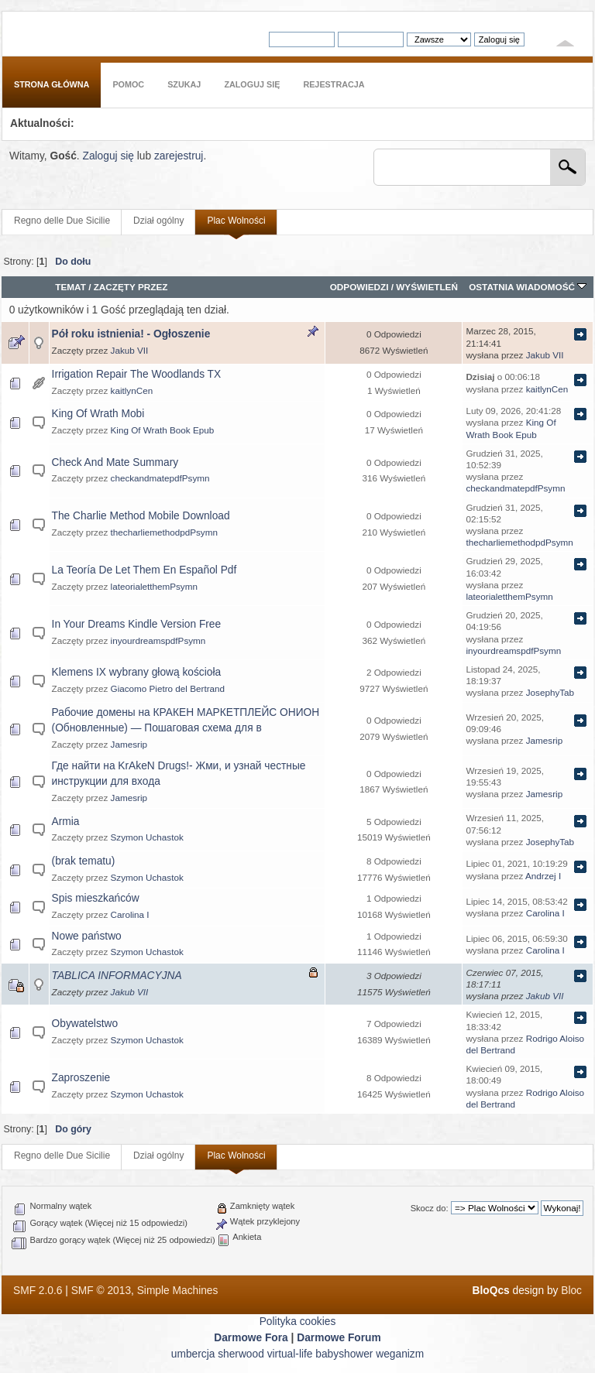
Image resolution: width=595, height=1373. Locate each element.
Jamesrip (129, 744)
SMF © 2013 (101, 1290)
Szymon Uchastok (147, 837)
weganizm (400, 1354)
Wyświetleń (427, 287)
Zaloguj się (108, 156)
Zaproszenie (81, 1078)
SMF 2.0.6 (37, 1290)
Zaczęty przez (131, 287)
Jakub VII (130, 350)
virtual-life (290, 1354)
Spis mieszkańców (95, 898)
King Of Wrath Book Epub (163, 430)
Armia (66, 821)
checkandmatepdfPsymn (160, 478)
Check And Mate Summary (115, 462)
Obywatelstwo (85, 1023)
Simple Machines (177, 1290)
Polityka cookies (298, 1321)
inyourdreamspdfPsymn (158, 640)
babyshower (344, 1354)
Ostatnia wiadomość (527, 287)
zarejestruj (178, 156)
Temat (70, 287)
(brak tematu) (83, 861)
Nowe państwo (87, 936)
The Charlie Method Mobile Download (141, 516)
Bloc (571, 1290)
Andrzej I (543, 876)
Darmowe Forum (339, 1338)
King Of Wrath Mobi (98, 413)
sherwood (241, 1354)
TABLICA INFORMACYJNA (117, 975)
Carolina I (130, 914)
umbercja (193, 1354)
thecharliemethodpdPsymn (164, 532)
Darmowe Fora (251, 1338)
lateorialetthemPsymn (154, 586)
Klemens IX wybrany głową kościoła (137, 672)
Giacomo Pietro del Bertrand (168, 688)
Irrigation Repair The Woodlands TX (137, 374)
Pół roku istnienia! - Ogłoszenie (131, 334)
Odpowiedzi (359, 287)
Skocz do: (430, 1208)
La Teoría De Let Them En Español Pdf (144, 570)
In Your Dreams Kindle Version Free (137, 624)
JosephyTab (550, 692)
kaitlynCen (132, 390)
